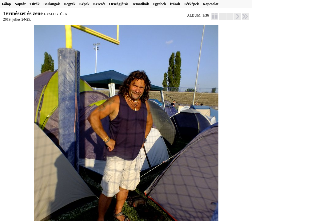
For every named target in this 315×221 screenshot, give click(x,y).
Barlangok (51, 4)
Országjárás (119, 4)
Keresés (99, 4)
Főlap (6, 4)
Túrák (35, 4)
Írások (175, 4)
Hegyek (70, 4)
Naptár (20, 4)
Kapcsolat (210, 4)
